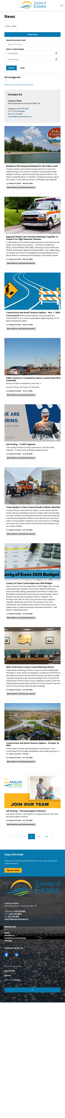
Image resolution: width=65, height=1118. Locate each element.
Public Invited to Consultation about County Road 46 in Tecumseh (33, 379)
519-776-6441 (23, 108)
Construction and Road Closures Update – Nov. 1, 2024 (33, 312)
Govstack (16, 980)
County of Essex (14, 183)
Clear (22, 68)
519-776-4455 (16, 114)
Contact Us (9, 935)
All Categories (12, 77)
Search (11, 68)
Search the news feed (15, 40)
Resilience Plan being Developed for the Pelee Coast (32, 166)
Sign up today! (13, 870)
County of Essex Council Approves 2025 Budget (29, 583)
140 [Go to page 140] (46, 836)
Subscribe (32, 34)
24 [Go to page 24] (24, 836)
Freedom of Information (15, 938)
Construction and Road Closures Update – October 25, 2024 (32, 744)
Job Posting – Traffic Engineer (21, 444)
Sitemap (8, 940)
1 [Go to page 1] (17, 836)
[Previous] (11, 836)
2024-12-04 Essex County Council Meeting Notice (30, 667)
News (6, 932)
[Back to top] (32, 989)
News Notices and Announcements (21, 187)
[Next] (54, 836)
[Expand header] (61, 5)
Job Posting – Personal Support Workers (26, 811)
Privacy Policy (9, 971)
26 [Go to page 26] (39, 836)
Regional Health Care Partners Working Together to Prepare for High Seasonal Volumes (32, 238)
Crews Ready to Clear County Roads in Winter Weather (33, 507)
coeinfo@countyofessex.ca (20, 116)
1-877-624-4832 (18, 111)
